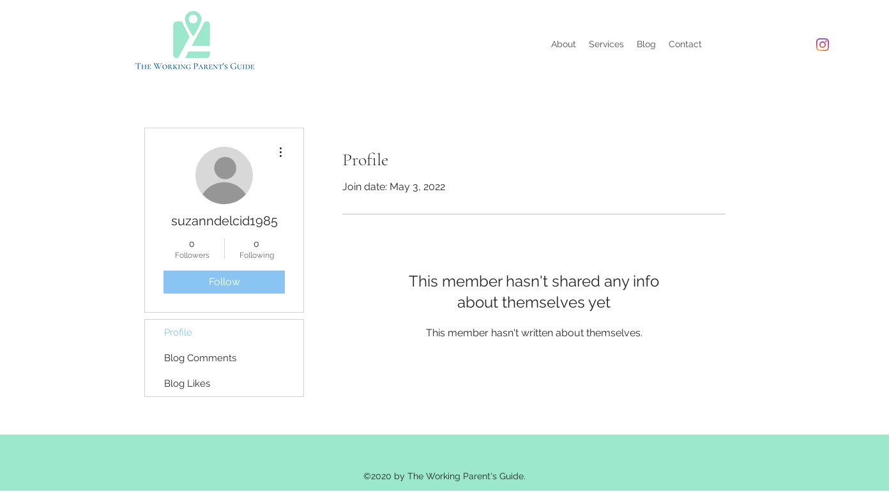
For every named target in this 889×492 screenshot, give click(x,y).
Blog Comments (200, 358)
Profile (178, 332)
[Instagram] (822, 44)
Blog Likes (187, 383)
